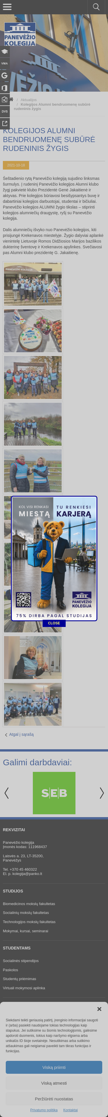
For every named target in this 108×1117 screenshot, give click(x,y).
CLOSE (54, 513)
